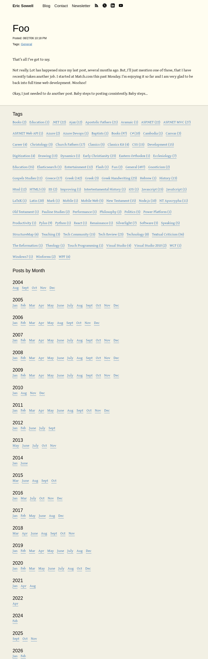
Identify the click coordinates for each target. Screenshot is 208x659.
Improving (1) (70, 189)
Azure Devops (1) (76, 133)
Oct (34, 287)
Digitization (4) (24, 155)
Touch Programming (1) (85, 245)
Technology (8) (138, 234)
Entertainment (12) (79, 167)
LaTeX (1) (20, 200)
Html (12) (20, 189)
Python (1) (63, 223)
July (70, 305)
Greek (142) (73, 178)
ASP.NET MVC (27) (177, 122)
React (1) (80, 223)
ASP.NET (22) (150, 122)
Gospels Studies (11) (27, 178)
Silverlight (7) (126, 223)
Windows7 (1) (23, 256)
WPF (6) (64, 256)
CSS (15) (138, 144)
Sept (25, 287)
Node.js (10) (147, 200)
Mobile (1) (70, 200)
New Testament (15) (121, 200)
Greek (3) (92, 178)
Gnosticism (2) (159, 167)
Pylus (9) (45, 223)
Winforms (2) (46, 256)
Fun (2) (117, 167)
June (60, 305)
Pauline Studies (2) (56, 211)
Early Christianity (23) (99, 155)
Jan (15, 305)
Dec (52, 287)
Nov (43, 287)
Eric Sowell (23, 6)
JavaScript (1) (176, 189)
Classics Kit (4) (118, 144)
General (26, 44)
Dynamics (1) (70, 155)
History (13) (168, 178)
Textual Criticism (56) (168, 234)
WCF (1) (175, 245)
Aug (16, 287)
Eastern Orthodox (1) (134, 155)
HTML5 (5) (38, 189)
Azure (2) (53, 133)
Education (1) (39, 122)
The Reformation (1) (28, 245)
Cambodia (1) (153, 133)
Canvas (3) (173, 133)
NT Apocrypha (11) (173, 200)
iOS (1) (134, 189)
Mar (32, 305)
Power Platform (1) (157, 211)
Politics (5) (132, 211)
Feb (23, 305)
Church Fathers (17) (70, 144)
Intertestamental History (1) (105, 189)
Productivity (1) (24, 223)
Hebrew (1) (148, 178)
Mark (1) (53, 200)
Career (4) (20, 144)
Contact (61, 6)
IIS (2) (53, 189)
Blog (46, 6)
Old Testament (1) (26, 211)
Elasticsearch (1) (49, 167)
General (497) (135, 167)
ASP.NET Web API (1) (28, 133)
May (50, 305)
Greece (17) (54, 178)
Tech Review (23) (111, 234)
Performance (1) (85, 211)
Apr (41, 305)
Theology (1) (55, 245)
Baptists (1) (100, 133)
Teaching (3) (51, 234)
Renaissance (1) (101, 223)
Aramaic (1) (129, 122)
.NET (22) (59, 122)
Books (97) (119, 133)
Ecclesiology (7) (165, 155)
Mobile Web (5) (92, 200)
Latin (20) (37, 200)
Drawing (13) (47, 155)
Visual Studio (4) (118, 245)
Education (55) (23, 167)
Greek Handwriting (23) (119, 178)
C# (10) (135, 133)
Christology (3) (41, 144)
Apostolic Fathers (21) (101, 122)
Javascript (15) (152, 189)
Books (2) (19, 122)
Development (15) (160, 144)
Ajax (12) (75, 122)
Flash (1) (102, 167)
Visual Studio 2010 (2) (150, 245)
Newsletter (81, 6)
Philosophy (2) (110, 211)
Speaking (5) (170, 223)
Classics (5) (96, 144)
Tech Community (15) (79, 234)
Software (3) (149, 223)
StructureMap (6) (26, 234)
